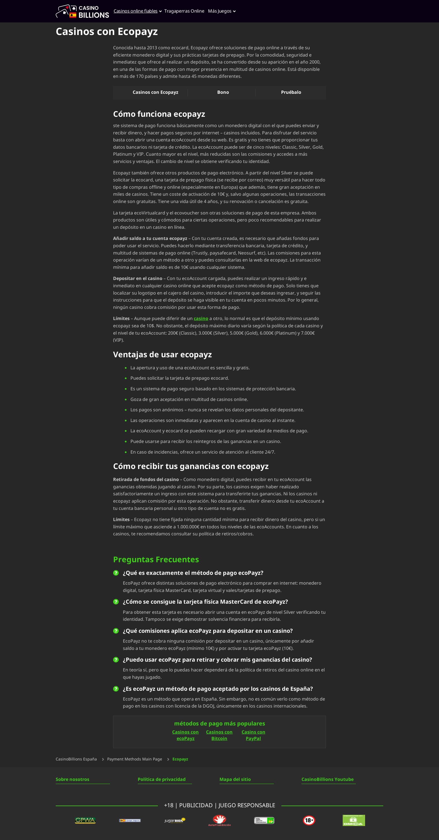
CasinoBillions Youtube (328, 779)
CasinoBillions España (76, 759)
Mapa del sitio (235, 779)
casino (201, 318)
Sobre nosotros (72, 779)
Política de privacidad (162, 779)
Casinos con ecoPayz (185, 735)
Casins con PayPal (253, 735)
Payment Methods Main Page (134, 759)
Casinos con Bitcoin (219, 735)
